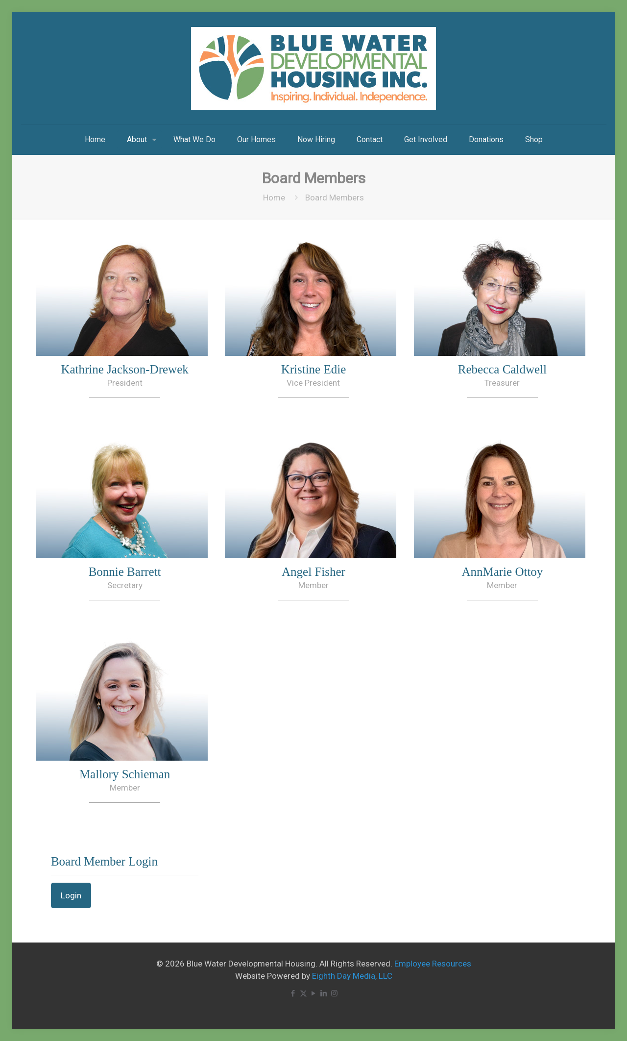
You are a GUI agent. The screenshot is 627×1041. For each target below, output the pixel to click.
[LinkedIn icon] (324, 993)
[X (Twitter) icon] (303, 993)
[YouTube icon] (313, 993)
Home (274, 197)
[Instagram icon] (334, 993)
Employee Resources (432, 963)
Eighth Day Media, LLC (352, 976)
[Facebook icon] (293, 993)
